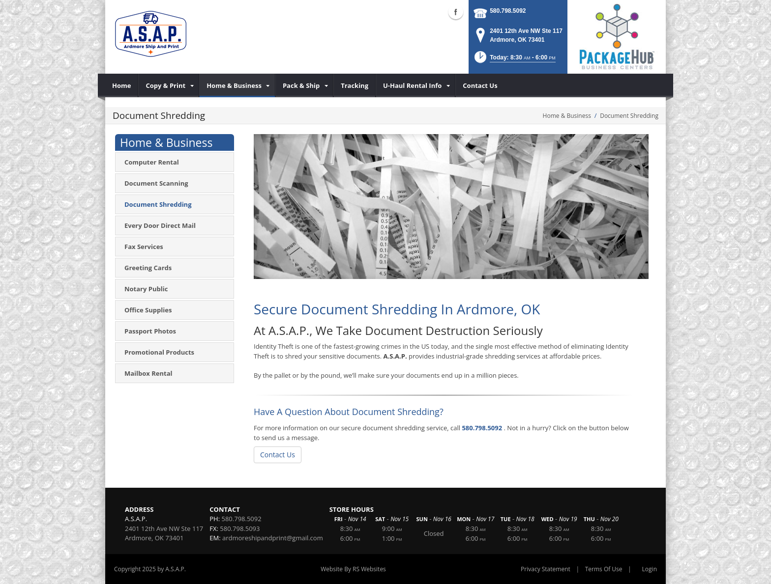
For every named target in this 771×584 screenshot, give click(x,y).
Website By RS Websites (353, 569)
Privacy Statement (545, 569)
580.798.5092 (508, 10)
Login (649, 569)
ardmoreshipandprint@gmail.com (272, 537)
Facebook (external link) (455, 11)
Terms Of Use (604, 569)
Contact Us (277, 454)
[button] (514, 60)
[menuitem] (121, 85)
